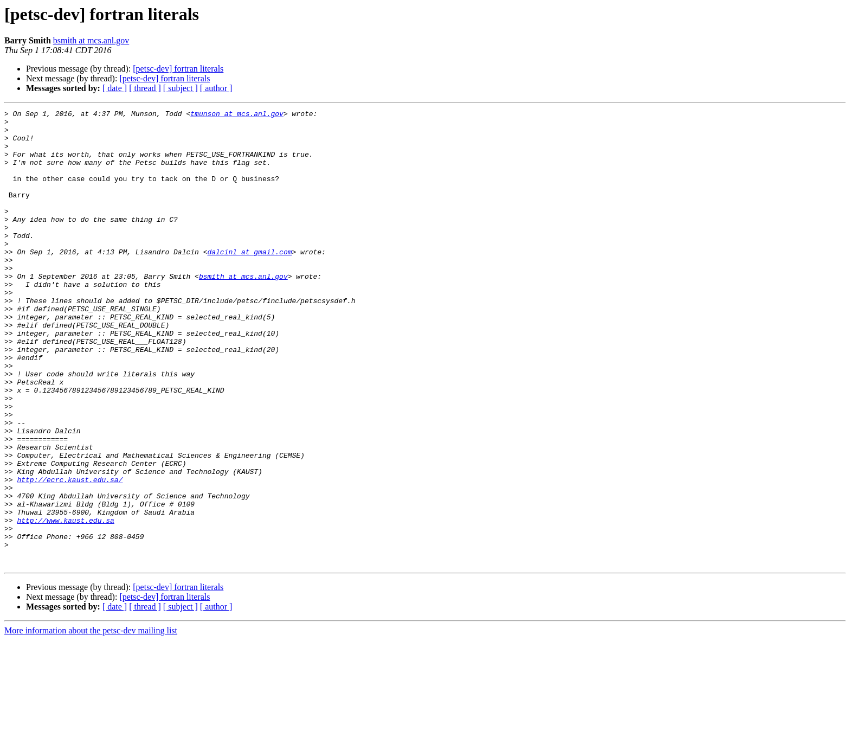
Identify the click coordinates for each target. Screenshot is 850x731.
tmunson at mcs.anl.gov (237, 115)
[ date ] (114, 88)
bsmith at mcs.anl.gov (91, 40)
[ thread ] (145, 88)
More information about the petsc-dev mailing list (90, 721)
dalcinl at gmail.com (249, 281)
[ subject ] (180, 88)
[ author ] (216, 88)
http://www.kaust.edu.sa (65, 603)
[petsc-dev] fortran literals (178, 68)
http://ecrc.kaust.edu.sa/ (70, 554)
